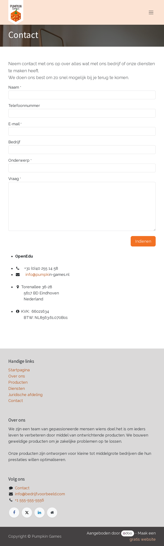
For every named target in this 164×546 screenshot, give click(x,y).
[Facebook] (14, 512)
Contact (15, 400)
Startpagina (19, 370)
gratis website (143, 539)
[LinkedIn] (39, 512)
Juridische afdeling (25, 394)
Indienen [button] (143, 241)
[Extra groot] (52, 512)
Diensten (16, 388)
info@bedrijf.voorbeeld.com (40, 494)
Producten (18, 382)
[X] (27, 512)
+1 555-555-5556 (29, 500)
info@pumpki (37, 274)
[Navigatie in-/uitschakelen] (151, 12)
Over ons (16, 376)
